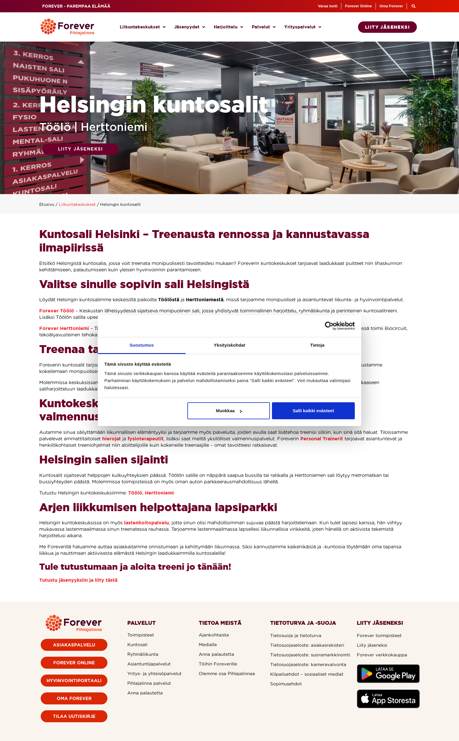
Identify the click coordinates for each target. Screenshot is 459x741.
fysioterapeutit (146, 438)
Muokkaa (229, 410)
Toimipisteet (140, 634)
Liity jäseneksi (372, 645)
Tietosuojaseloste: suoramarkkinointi (310, 654)
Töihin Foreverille (218, 663)
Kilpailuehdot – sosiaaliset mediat (306, 674)
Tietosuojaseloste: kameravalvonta (308, 664)
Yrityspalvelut (302, 27)
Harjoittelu (228, 27)
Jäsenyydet (189, 27)
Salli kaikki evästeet (313, 410)
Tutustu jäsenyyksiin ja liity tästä (78, 580)
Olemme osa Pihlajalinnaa (227, 673)
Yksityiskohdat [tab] (229, 345)
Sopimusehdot (286, 683)
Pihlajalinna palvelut (149, 683)
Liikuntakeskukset (142, 27)
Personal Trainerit (321, 438)
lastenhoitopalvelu (146, 522)
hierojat (111, 438)
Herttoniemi (159, 492)
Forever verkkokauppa (382, 654)
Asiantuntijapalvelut (149, 663)
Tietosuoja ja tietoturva (295, 635)
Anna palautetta (145, 692)
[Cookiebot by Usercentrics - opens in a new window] (329, 325)
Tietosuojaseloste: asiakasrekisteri (307, 645)
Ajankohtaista (214, 634)
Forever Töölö (56, 310)
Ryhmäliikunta (142, 654)
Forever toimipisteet (379, 635)
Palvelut (263, 27)
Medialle (208, 644)
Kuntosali (137, 644)
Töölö (135, 492)
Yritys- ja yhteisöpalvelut (154, 673)
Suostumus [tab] (142, 345)
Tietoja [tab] (317, 345)
